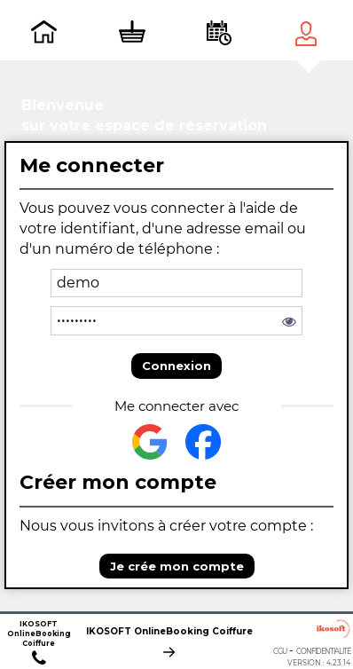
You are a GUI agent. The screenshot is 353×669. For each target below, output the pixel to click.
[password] (176, 320)
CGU (279, 651)
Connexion (176, 365)
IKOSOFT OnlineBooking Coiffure (169, 633)
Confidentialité (323, 651)
